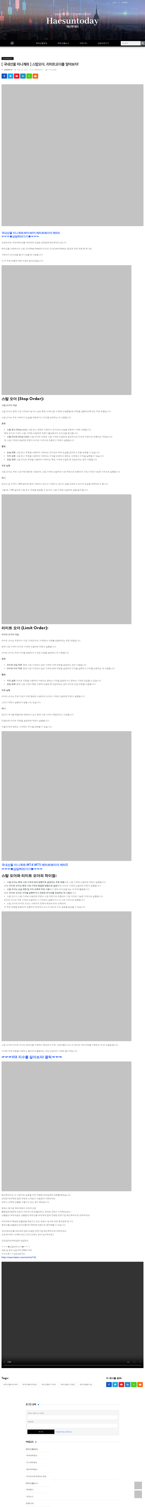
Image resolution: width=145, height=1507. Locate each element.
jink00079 (8, 70)
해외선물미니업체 (68, 1384)
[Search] (143, 43)
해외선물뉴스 (63, 43)
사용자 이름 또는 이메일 (35, 1413)
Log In (115, 2)
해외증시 (29, 1489)
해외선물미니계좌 (49, 1384)
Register (124, 2)
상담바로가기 (103, 43)
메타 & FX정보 (31, 1469)
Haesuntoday (72, 21)
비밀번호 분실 (60, 1432)
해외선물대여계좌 (11, 1384)
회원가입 (69, 1432)
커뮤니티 (83, 43)
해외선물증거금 (86, 1384)
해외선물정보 (41, 43)
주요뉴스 (29, 1496)
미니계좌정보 (31, 1462)
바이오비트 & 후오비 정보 (36, 1476)
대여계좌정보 (31, 1455)
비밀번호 (30, 1422)
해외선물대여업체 (30, 1384)
